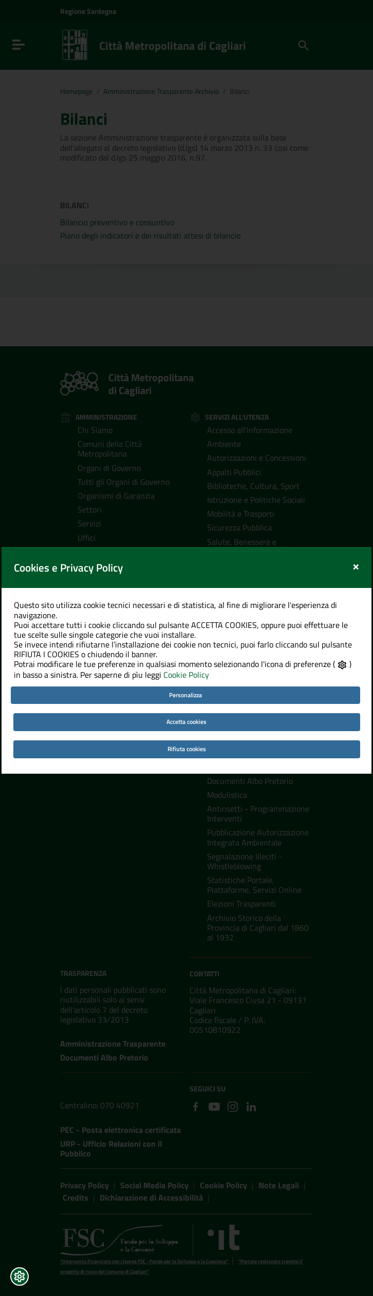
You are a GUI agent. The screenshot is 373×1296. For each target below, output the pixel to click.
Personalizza (185, 670)
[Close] (355, 541)
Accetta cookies (186, 697)
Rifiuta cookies (186, 724)
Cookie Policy (186, 650)
